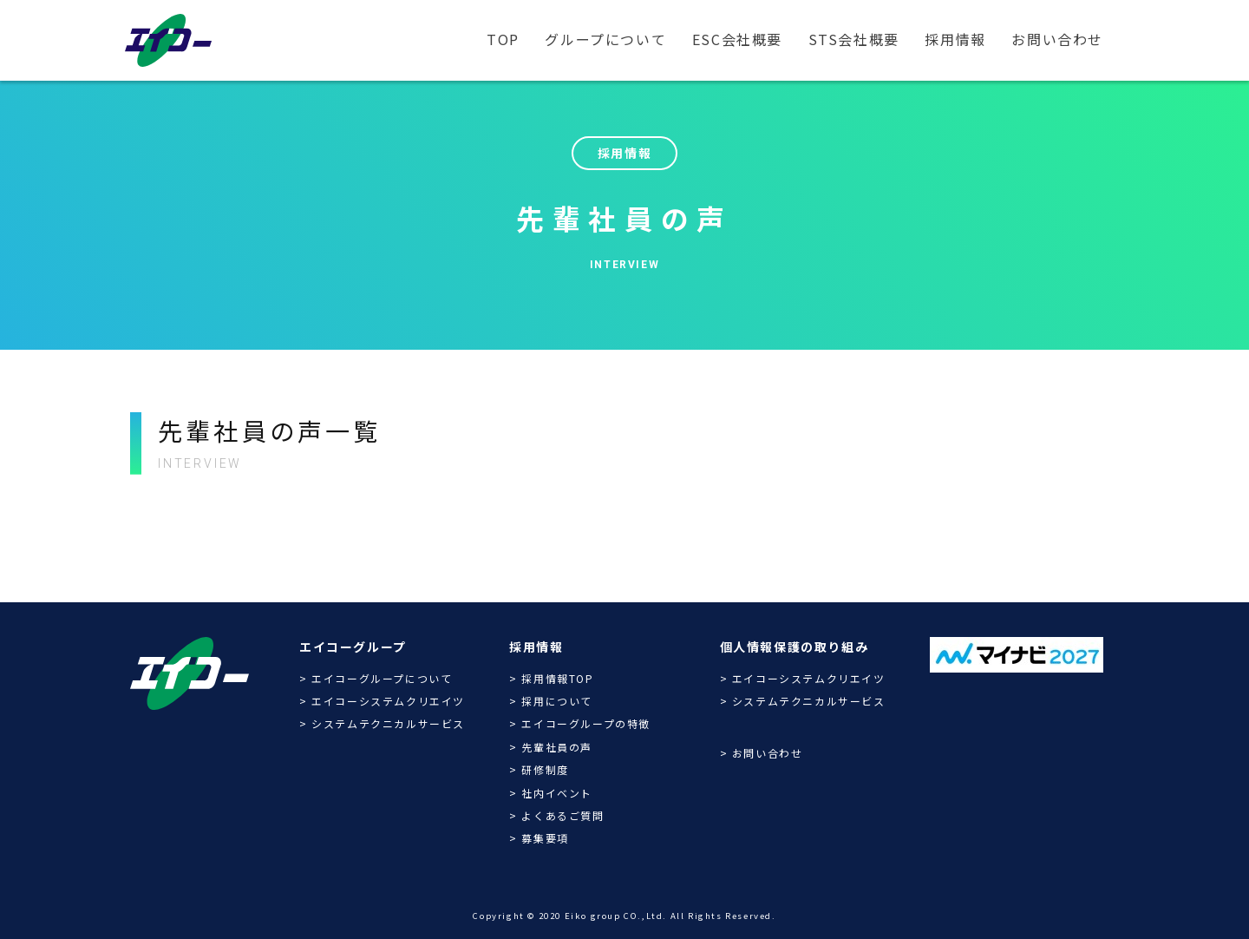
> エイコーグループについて (375, 678)
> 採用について (550, 700)
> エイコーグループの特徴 (580, 723)
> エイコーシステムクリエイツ (382, 700)
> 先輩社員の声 (550, 746)
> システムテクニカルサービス (382, 723)
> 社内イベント (550, 792)
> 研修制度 (539, 769)
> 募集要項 (539, 838)
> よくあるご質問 (556, 815)
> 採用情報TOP (551, 678)
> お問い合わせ (761, 752)
